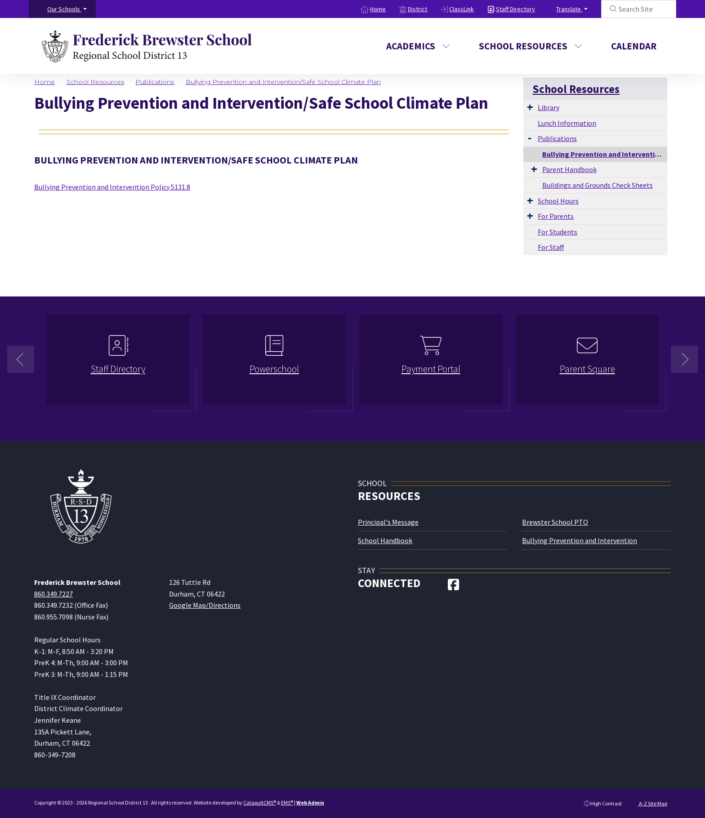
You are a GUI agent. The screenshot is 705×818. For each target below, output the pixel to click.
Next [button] (684, 359)
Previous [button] (20, 359)
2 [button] (359, 427)
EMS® (287, 802)
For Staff (551, 247)
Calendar (633, 46)
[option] (118, 363)
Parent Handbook (569, 169)
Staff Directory (515, 9)
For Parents (556, 216)
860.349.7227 (53, 593)
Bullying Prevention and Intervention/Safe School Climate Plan (283, 82)
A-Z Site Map (648, 803)
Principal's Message (388, 521)
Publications (154, 82)
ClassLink (461, 9)
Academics (418, 46)
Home (378, 9)
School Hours (558, 200)
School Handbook (385, 540)
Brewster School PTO (555, 521)
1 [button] (345, 427)
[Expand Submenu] (530, 107)
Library (548, 107)
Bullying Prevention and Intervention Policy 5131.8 (112, 186)
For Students (557, 231)
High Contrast (606, 803)
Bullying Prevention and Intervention (579, 540)
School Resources (530, 46)
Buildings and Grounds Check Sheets (597, 185)
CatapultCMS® (259, 802)
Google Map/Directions (205, 605)
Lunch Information (567, 123)
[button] (67, 9)
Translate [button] (569, 9)
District (417, 9)
